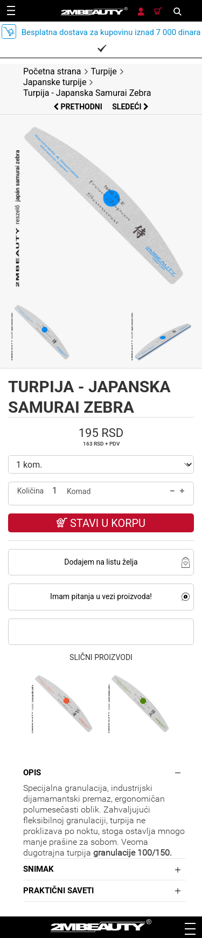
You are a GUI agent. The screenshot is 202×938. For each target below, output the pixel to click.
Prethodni (78, 106)
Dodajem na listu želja (100, 562)
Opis (32, 772)
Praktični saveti (58, 890)
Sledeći (130, 106)
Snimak (38, 869)
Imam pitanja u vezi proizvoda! (101, 596)
